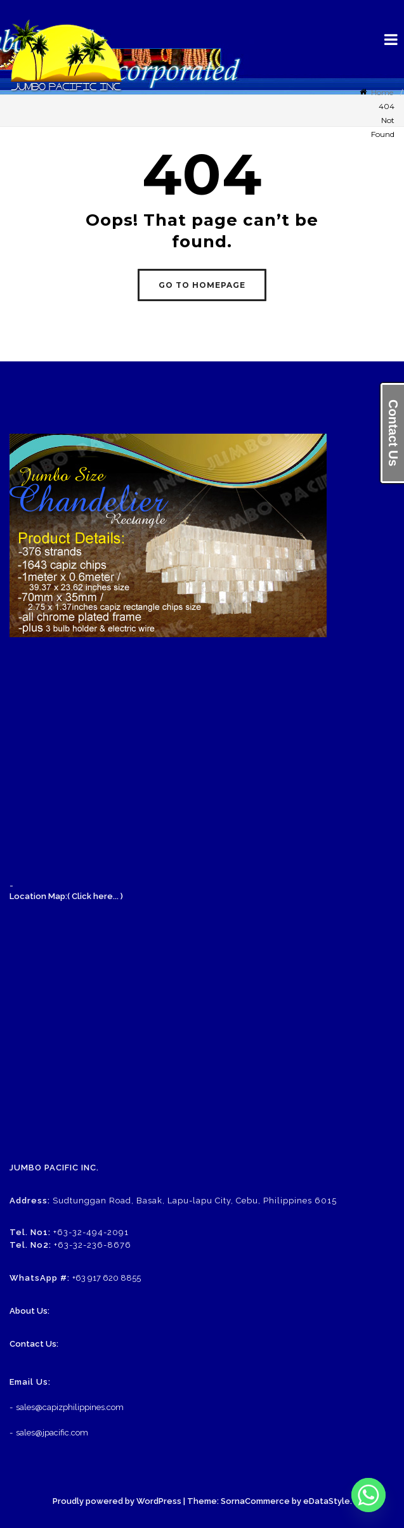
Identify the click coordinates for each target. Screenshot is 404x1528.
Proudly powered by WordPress (117, 1501)
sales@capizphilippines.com (70, 1407)
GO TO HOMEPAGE (202, 285)
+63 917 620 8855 (106, 1278)
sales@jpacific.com (52, 1432)
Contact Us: (34, 1344)
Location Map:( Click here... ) (66, 896)
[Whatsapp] (368, 1495)
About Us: (29, 1311)
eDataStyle (326, 1501)
